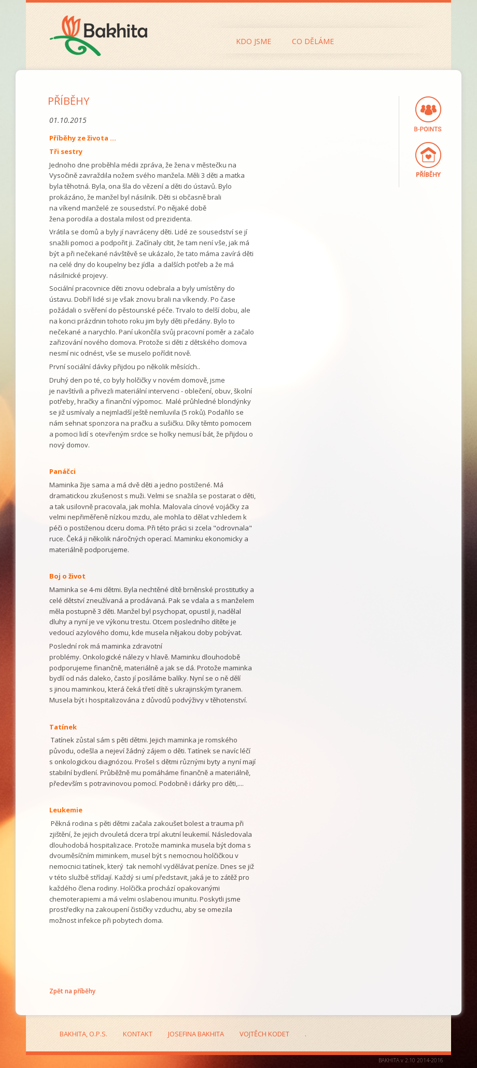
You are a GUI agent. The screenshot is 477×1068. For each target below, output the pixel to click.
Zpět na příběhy (72, 991)
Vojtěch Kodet (264, 1033)
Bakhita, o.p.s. (83, 1033)
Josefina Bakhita (196, 1033)
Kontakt (137, 1033)
